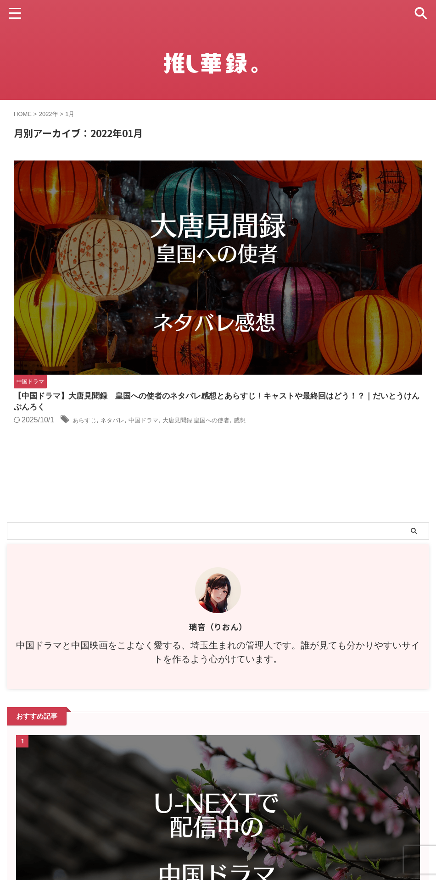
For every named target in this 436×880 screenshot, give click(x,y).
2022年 (48, 114)
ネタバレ (265, 207)
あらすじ (231, 207)
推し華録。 (218, 855)
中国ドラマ (302, 207)
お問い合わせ (251, 833)
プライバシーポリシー (195, 833)
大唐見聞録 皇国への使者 (366, 207)
